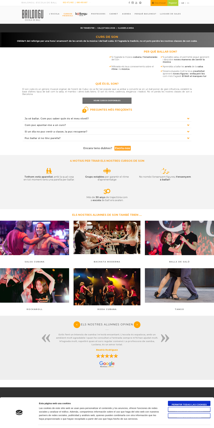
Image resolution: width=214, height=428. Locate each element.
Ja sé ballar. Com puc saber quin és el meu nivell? (57, 118)
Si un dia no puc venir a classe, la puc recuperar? (56, 131)
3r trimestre (87, 28)
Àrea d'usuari (159, 3)
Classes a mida (126, 28)
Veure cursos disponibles (107, 101)
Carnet (113, 14)
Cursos (66, 14)
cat (182, 3)
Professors (98, 14)
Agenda (126, 14)
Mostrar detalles (159, 422)
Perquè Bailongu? (145, 14)
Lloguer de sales (170, 14)
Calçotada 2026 (106, 28)
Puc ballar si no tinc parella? (42, 138)
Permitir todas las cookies (189, 396)
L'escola (54, 14)
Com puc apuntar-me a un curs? (45, 125)
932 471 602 (68, 2)
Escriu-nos (122, 148)
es (188, 3)
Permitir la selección (189, 402)
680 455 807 (82, 2)
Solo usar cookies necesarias (189, 408)
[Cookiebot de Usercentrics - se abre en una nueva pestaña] (19, 422)
